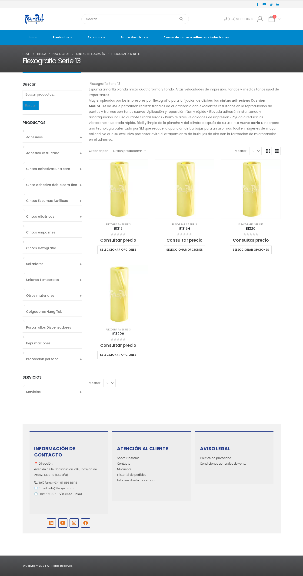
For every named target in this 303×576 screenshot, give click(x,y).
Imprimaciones (38, 343)
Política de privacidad (215, 458)
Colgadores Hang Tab (44, 311)
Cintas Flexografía (41, 248)
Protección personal (43, 359)
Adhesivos (34, 137)
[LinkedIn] (278, 4)
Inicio (33, 37)
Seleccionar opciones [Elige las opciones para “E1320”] (251, 250)
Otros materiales (40, 295)
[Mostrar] (256, 151)
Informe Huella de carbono (136, 480)
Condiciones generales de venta (223, 463)
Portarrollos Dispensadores (48, 327)
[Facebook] (258, 4)
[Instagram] (271, 4)
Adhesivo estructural (43, 153)
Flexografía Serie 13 (118, 224)
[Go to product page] (118, 189)
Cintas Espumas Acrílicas (47, 200)
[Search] (181, 19)
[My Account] (260, 19)
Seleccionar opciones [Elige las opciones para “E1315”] (118, 250)
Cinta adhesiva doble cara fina (51, 185)
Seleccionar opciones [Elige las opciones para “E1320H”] (118, 355)
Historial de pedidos (131, 474)
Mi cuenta (124, 469)
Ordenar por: (99, 151)
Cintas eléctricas (40, 216)
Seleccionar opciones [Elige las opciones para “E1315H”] (184, 250)
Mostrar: (241, 151)
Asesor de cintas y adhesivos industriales (196, 37)
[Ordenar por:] (129, 151)
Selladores (34, 264)
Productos (61, 37)
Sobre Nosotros (132, 37)
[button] (268, 151)
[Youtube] (264, 4)
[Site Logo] (34, 19)
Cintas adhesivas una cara (48, 168)
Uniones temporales (42, 279)
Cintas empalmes (40, 232)
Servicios (95, 37)
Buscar (30, 105)
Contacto (123, 463)
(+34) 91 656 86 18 (238, 19)
